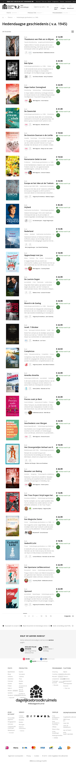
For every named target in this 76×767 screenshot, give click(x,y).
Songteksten (55, 1)
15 (50, 616)
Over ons (44, 1)
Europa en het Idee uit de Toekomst (39, 183)
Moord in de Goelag (32, 303)
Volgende (69, 616)
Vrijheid (27, 207)
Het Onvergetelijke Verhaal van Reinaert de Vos (44, 447)
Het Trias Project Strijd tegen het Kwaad (41, 495)
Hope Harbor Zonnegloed (35, 87)
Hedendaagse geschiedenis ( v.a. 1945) (27, 17)
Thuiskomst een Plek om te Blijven (39, 39)
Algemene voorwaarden (15, 756)
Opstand (28, 591)
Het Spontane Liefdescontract (37, 567)
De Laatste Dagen (32, 279)
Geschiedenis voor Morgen (35, 423)
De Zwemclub (30, 111)
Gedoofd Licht (30, 543)
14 (46, 616)
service (51, 640)
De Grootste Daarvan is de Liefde (38, 135)
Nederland (28, 231)
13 (41, 616)
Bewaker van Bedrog (33, 471)
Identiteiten (68, 1)
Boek (25, 37)
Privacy (28, 756)
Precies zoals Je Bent (33, 399)
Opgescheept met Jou (33, 255)
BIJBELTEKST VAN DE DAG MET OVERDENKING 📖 (20, 1)
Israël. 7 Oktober (31, 327)
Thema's (62, 1)
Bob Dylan (28, 63)
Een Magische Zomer (33, 519)
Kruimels (38, 1)
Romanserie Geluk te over (35, 159)
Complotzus (29, 351)
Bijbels (49, 1)
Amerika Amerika (31, 375)
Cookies (36, 756)
